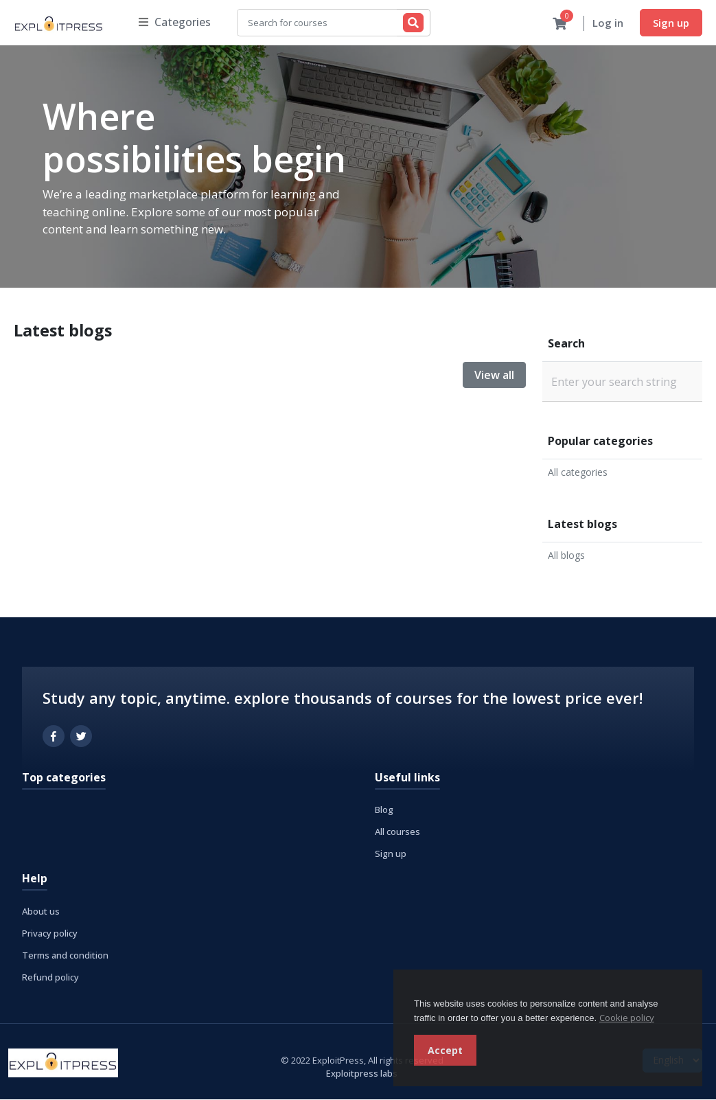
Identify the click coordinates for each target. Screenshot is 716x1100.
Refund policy (50, 978)
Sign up (671, 23)
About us (41, 912)
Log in (607, 23)
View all (494, 375)
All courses (397, 832)
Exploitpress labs (361, 1074)
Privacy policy (50, 934)
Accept (445, 1050)
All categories (578, 472)
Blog (384, 810)
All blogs (566, 555)
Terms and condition (65, 956)
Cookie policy (626, 1017)
